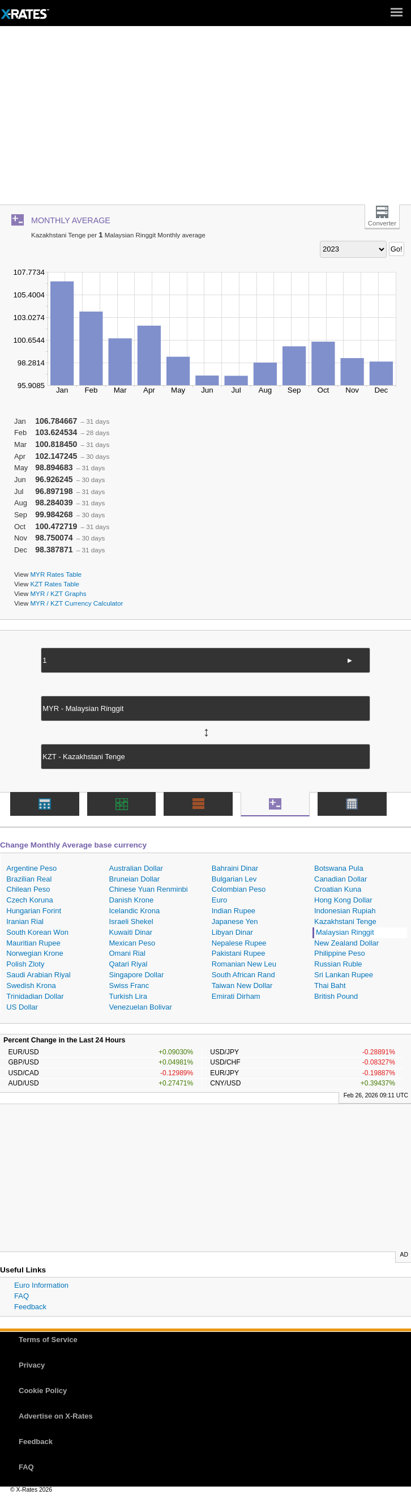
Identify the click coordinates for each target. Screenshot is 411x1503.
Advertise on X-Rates (56, 1416)
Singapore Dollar (136, 974)
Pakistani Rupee (239, 953)
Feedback (30, 1306)
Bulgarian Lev (234, 879)
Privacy (32, 1365)
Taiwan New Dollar (242, 985)
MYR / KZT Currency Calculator (76, 603)
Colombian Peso (239, 889)
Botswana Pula (338, 868)
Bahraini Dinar (235, 868)
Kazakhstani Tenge (345, 921)
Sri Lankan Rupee (343, 974)
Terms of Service (48, 1339)
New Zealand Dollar (346, 943)
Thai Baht (330, 985)
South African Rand (243, 974)
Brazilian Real (29, 879)
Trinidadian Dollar (34, 996)
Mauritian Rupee (33, 943)
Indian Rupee (233, 910)
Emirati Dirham (236, 996)
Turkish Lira (128, 996)
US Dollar (22, 1007)
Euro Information (41, 1285)
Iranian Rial (25, 921)
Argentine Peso (31, 868)
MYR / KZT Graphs (58, 593)
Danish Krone (131, 900)
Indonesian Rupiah (344, 910)
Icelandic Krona (134, 910)
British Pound (336, 996)
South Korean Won (37, 932)
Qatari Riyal (128, 964)
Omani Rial (127, 953)
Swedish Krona (30, 985)
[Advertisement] (205, 119)
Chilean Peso (28, 889)
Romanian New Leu (244, 964)
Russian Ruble (338, 964)
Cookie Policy (43, 1390)
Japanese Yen (235, 921)
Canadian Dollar (340, 879)
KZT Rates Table (54, 583)
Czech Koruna (29, 900)
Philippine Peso (339, 953)
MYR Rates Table (56, 574)
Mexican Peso (132, 943)
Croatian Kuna (337, 889)
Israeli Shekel (131, 921)
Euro (219, 900)
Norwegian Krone (34, 953)
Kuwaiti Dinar (131, 932)
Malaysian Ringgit (345, 932)
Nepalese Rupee (239, 943)
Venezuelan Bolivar (140, 1007)
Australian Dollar (136, 868)
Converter (382, 223)
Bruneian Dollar (134, 879)
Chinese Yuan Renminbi (148, 889)
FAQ (21, 1296)
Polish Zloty (25, 964)
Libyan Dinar (232, 932)
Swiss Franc (129, 985)
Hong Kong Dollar (343, 900)
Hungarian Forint (33, 910)
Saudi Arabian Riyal (38, 974)
